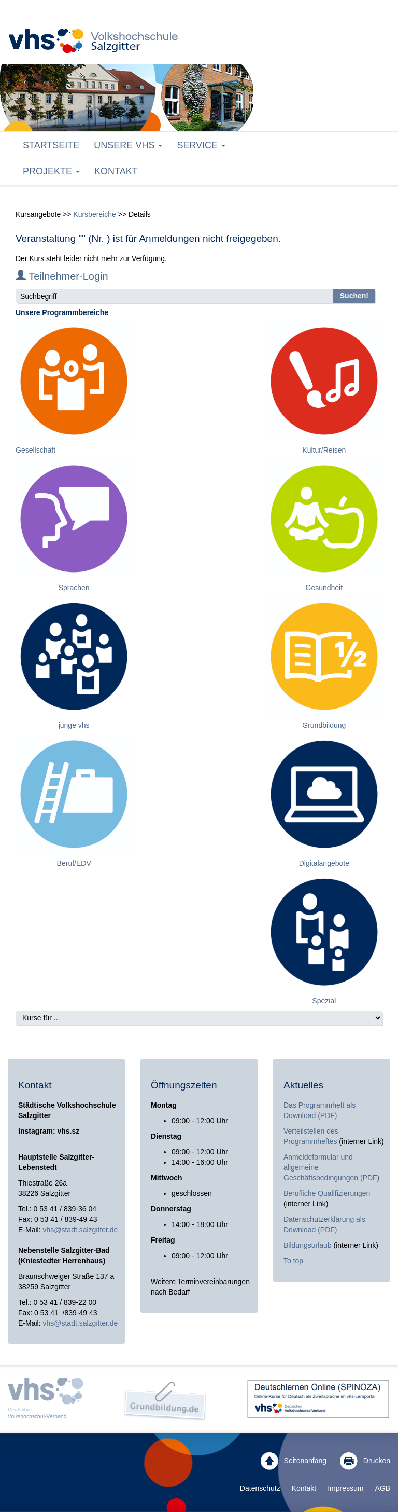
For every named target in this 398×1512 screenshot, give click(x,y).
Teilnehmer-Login (62, 276)
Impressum (345, 1488)
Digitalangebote (324, 863)
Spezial (324, 1001)
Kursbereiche (94, 214)
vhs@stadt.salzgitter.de (80, 1229)
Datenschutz (260, 1488)
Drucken (365, 1461)
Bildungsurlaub (307, 1245)
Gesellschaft (35, 450)
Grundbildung (324, 725)
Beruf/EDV (74, 863)
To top (293, 1261)
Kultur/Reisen (324, 450)
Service (201, 145)
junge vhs (74, 725)
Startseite (51, 145)
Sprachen (74, 587)
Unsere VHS (128, 145)
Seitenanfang (293, 1461)
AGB (382, 1488)
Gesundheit (324, 587)
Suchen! (354, 296)
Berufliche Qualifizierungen (326, 1193)
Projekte (51, 171)
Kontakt (116, 171)
